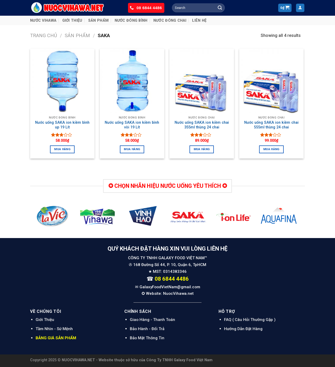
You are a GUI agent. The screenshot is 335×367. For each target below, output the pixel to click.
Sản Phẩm (98, 20)
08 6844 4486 (149, 7)
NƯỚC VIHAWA (43, 20)
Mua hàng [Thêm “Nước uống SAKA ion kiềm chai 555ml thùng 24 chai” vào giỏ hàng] (271, 149)
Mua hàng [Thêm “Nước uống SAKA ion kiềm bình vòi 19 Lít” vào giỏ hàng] (132, 149)
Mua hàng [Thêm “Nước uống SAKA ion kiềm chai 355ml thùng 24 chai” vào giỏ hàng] (202, 149)
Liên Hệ (199, 20)
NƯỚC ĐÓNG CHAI (169, 20)
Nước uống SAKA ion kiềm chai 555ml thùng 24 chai (271, 125)
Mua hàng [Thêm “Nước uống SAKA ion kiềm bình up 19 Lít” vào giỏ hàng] (62, 149)
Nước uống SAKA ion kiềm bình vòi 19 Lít (132, 125)
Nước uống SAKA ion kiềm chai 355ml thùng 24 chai (202, 125)
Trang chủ (43, 35)
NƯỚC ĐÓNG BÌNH (131, 20)
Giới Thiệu (72, 20)
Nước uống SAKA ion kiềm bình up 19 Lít (62, 125)
